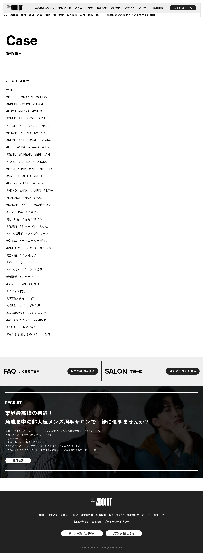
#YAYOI (38, 197)
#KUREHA (25, 154)
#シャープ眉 (28, 226)
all (11, 89)
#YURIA (11, 161)
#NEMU (11, 140)
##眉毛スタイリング (20, 298)
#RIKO (37, 176)
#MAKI (10, 168)
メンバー (144, 7)
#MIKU (33, 168)
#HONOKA (40, 161)
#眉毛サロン (42, 204)
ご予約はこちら (183, 8)
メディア (130, 7)
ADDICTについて (44, 7)
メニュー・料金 (84, 7)
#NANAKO (13, 197)
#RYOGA (30, 118)
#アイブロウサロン (19, 262)
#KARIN (36, 190)
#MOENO (12, 96)
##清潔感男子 (15, 313)
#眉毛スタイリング (19, 248)
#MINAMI (12, 132)
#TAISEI (11, 125)
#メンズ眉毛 (14, 233)
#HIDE (46, 147)
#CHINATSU (14, 118)
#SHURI (37, 104)
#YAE (22, 125)
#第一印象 (13, 219)
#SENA (11, 154)
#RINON (11, 104)
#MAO (27, 197)
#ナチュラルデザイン (34, 240)
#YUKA (33, 125)
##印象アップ (15, 305)
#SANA (46, 140)
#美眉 (39, 269)
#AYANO (39, 132)
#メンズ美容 (14, 212)
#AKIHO (11, 190)
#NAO (23, 140)
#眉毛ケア (27, 276)
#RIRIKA (23, 111)
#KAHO (27, 204)
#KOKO (38, 183)
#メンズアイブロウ (19, 269)
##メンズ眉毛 (37, 313)
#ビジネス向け (16, 291)
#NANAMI (12, 204)
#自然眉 (11, 226)
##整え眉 (34, 305)
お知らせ (102, 7)
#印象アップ (43, 248)
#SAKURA (13, 176)
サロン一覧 (64, 7)
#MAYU (11, 111)
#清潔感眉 (33, 212)
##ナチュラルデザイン (21, 327)
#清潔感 (11, 276)
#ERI (37, 154)
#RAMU (26, 132)
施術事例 (116, 7)
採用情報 (158, 7)
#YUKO (37, 111)
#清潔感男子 (28, 255)
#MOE (45, 125)
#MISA (21, 147)
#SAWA (49, 190)
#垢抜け (34, 284)
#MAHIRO (46, 168)
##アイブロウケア (18, 320)
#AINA (23, 190)
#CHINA (41, 96)
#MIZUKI (25, 183)
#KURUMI (27, 96)
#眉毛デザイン (33, 219)
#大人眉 (44, 226)
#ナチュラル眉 (16, 284)
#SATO (34, 140)
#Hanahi (11, 183)
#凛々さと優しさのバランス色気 (28, 334)
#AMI (47, 154)
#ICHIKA (24, 161)
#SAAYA (33, 147)
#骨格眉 (11, 240)
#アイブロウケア (37, 233)
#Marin (22, 168)
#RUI (42, 118)
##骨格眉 (40, 320)
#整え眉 (11, 255)
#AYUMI (25, 104)
